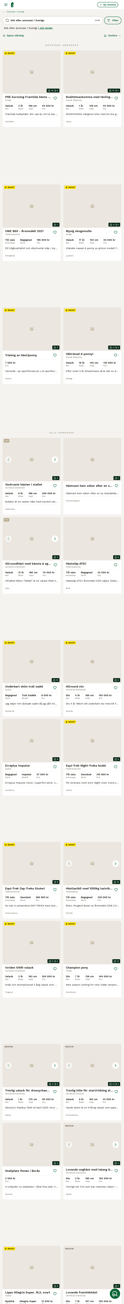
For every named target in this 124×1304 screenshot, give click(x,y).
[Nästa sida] (78, 1188)
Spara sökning (13, 35)
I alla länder (45, 28)
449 (70, 1188)
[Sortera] (112, 35)
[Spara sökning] (115, 1294)
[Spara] (55, 98)
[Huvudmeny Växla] (6, 4)
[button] (32, 361)
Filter (113, 20)
